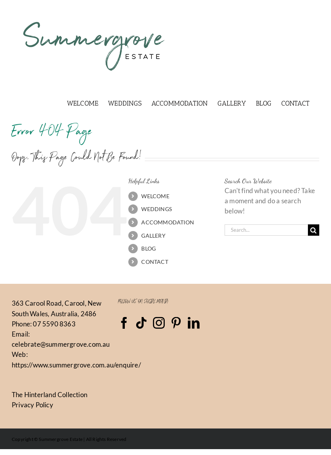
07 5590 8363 (54, 324)
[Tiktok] (141, 323)
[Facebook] (124, 323)
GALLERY (153, 235)
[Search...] (266, 230)
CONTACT (154, 261)
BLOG (148, 248)
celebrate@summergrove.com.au (61, 344)
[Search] (313, 230)
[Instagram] (159, 323)
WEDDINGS (156, 209)
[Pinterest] (176, 323)
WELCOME (155, 196)
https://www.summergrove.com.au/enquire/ (76, 365)
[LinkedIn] (194, 323)
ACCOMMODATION (167, 222)
